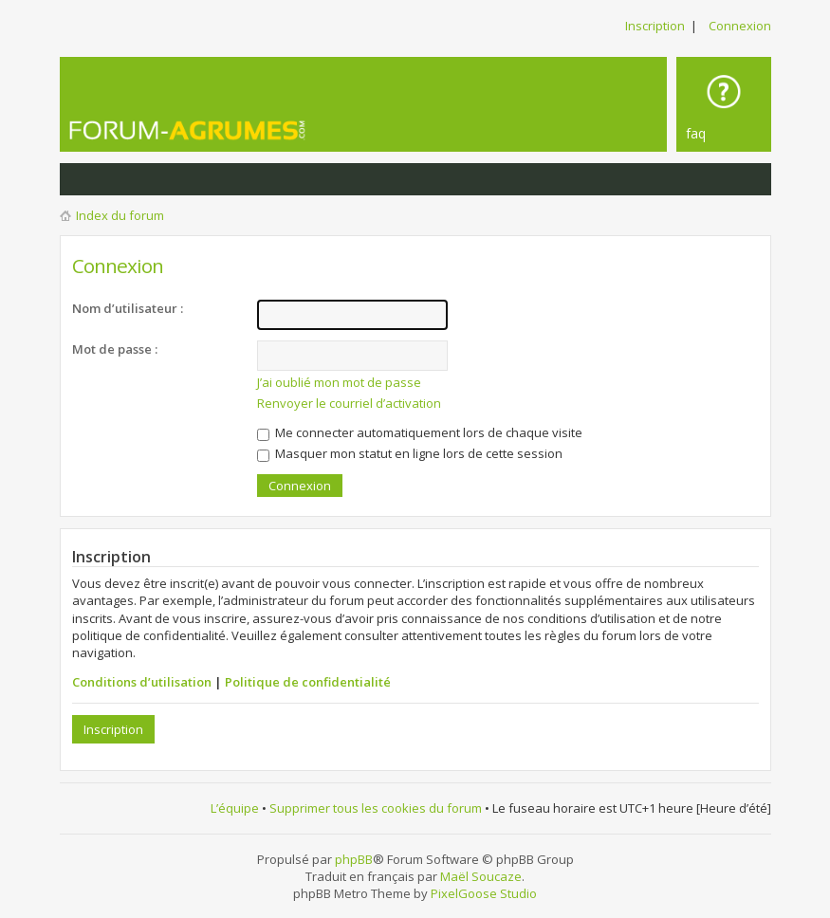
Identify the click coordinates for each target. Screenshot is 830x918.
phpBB (354, 859)
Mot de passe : (114, 349)
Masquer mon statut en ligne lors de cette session (410, 453)
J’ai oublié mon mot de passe (339, 382)
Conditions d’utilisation (142, 681)
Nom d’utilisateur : (127, 308)
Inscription (655, 25)
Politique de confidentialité (308, 681)
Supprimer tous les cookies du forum (375, 808)
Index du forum (120, 215)
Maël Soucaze (481, 876)
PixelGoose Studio (484, 893)
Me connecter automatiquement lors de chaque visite (419, 432)
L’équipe (235, 808)
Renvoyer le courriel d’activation (349, 403)
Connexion (740, 25)
